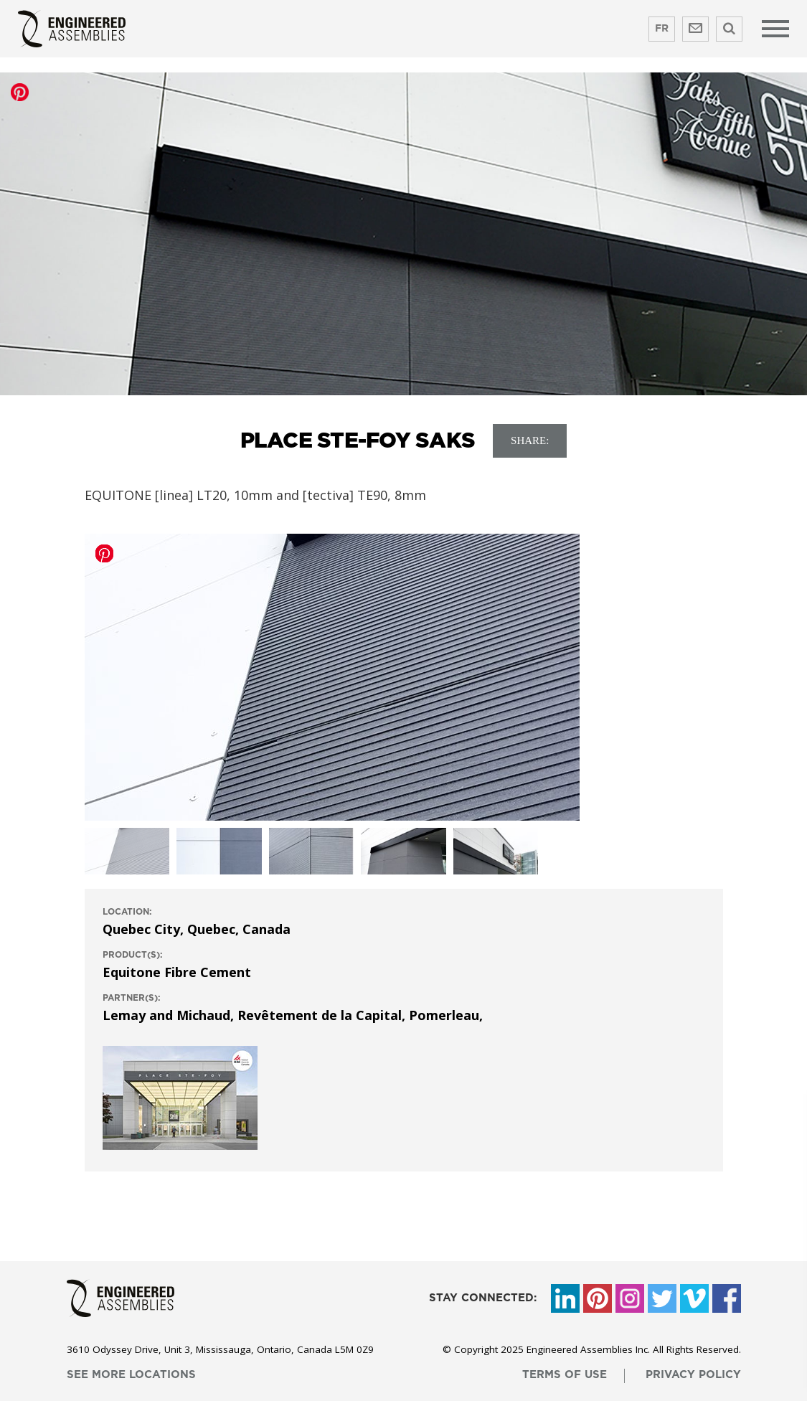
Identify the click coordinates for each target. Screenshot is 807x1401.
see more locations (131, 1374)
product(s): (133, 954)
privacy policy (693, 1374)
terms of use (564, 1374)
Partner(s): (132, 998)
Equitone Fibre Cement (177, 972)
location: (127, 911)
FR (662, 29)
